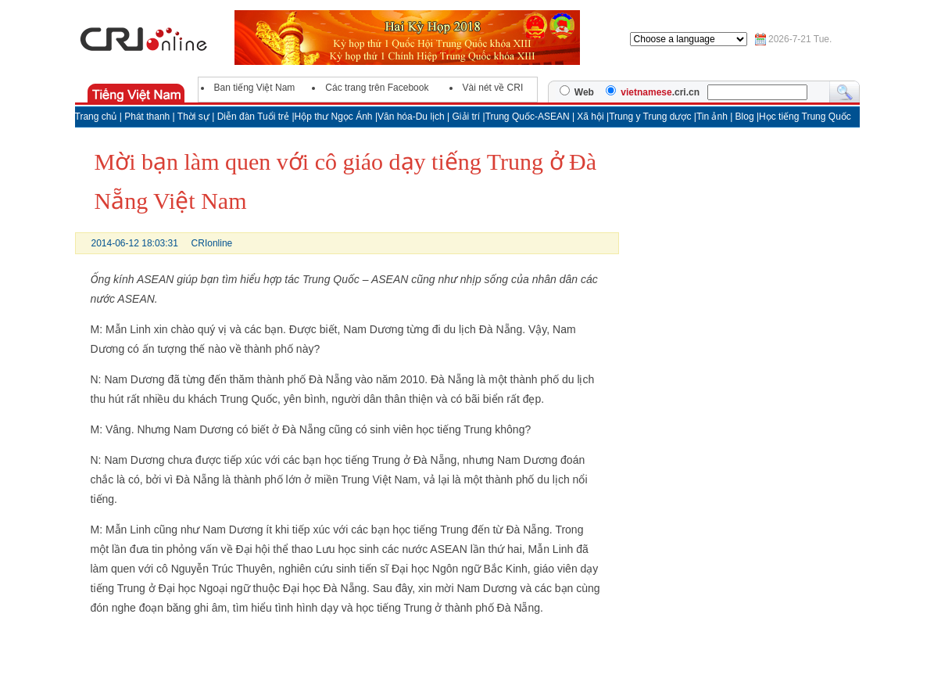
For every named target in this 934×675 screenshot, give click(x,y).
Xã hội (590, 116)
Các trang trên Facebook (376, 87)
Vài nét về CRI (493, 87)
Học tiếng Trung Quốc (805, 116)
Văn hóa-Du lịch (412, 116)
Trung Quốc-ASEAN (527, 116)
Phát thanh (147, 116)
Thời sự (193, 116)
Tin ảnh (713, 116)
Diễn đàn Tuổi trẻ (253, 116)
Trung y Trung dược (651, 116)
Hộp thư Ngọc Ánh (335, 116)
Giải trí (468, 116)
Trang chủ (96, 116)
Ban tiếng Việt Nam (254, 87)
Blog (746, 116)
